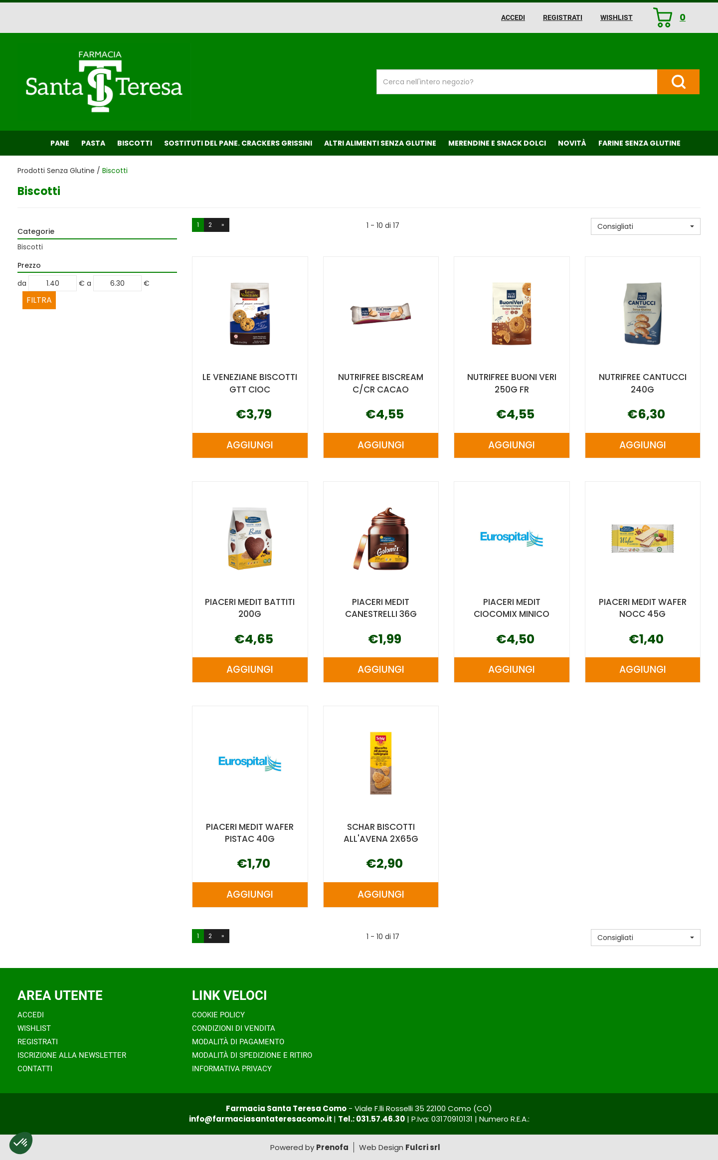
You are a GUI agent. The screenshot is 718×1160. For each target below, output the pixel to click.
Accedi (513, 17)
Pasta (93, 143)
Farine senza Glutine (639, 143)
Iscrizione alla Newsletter (71, 1055)
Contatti (34, 1068)
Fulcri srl (422, 1147)
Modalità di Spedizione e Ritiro (252, 1055)
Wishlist (616, 17)
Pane (59, 143)
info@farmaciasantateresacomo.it (261, 1119)
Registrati (562, 17)
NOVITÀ (572, 143)
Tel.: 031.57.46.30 (371, 1119)
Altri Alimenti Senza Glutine (380, 143)
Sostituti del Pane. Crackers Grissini (238, 143)
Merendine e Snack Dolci (497, 143)
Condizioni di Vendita (233, 1028)
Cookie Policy (218, 1014)
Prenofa (332, 1147)
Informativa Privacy (232, 1068)
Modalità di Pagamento (238, 1041)
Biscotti (134, 143)
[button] (646, 226)
